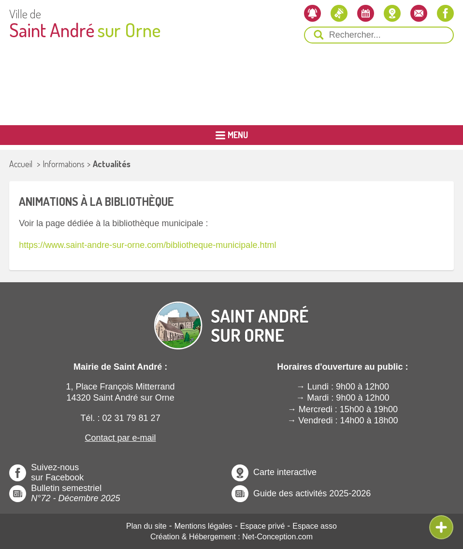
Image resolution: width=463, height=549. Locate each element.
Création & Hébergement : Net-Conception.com (231, 537)
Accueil (20, 164)
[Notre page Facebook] (445, 13)
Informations (64, 164)
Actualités (111, 164)
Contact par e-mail (120, 438)
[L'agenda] (365, 13)
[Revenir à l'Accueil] (231, 317)
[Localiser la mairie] (392, 13)
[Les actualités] (339, 13)
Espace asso (314, 526)
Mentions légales (203, 526)
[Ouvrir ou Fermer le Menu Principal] (231, 135)
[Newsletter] (312, 13)
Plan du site (146, 526)
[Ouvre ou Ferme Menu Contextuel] (441, 527)
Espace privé (262, 526)
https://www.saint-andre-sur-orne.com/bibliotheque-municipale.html (147, 245)
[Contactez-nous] (418, 13)
